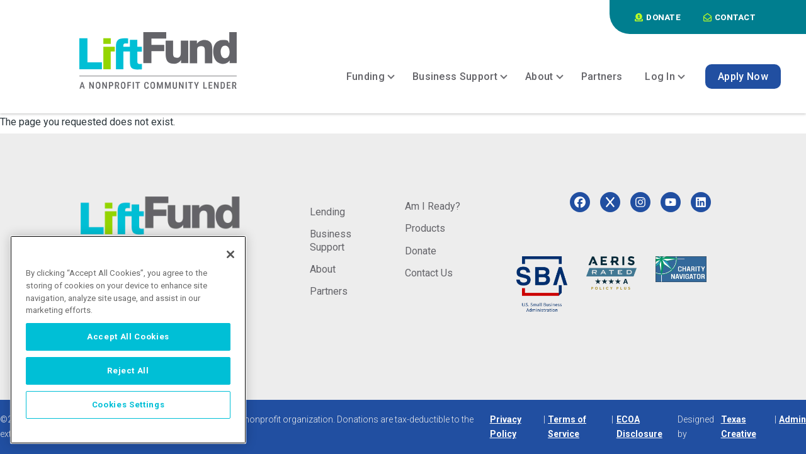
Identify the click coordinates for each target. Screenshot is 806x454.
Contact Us (429, 273)
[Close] (230, 254)
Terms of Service (567, 426)
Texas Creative (738, 426)
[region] (128, 340)
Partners (329, 291)
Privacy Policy (505, 426)
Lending (327, 212)
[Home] (158, 60)
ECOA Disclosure (639, 426)
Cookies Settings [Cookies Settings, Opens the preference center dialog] (128, 404)
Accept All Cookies (128, 336)
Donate (420, 251)
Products (425, 228)
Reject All (128, 370)
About (323, 269)
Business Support (330, 240)
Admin (792, 419)
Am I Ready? (432, 206)
